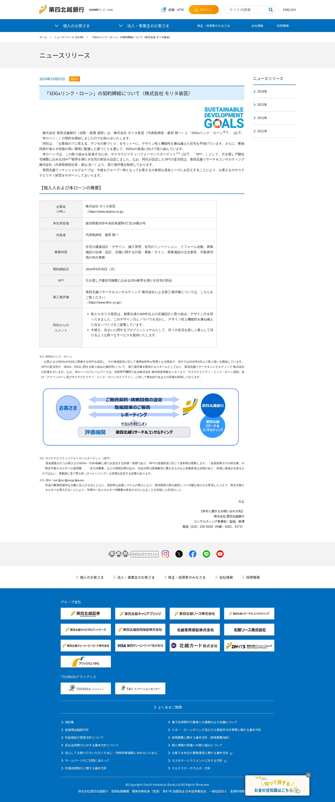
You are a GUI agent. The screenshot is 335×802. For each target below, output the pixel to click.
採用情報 (283, 25)
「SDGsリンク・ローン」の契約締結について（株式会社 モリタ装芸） (131, 37)
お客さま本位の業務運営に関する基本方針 (202, 753)
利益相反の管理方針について (84, 737)
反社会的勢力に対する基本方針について (92, 745)
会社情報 (257, 25)
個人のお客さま (92, 577)
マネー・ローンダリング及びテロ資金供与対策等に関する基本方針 (216, 730)
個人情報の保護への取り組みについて (197, 745)
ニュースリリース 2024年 (68, 37)
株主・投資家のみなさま (213, 25)
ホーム (43, 37)
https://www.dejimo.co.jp (105, 211)
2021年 (262, 131)
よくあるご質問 (170, 707)
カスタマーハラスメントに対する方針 (199, 760)
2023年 (262, 104)
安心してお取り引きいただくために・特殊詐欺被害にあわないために (111, 753)
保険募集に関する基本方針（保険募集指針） (202, 737)
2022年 (262, 118)
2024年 (262, 91)
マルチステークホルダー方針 (191, 768)
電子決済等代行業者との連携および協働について (205, 722)
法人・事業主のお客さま (136, 577)
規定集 (69, 722)
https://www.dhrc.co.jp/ (104, 302)
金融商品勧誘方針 (77, 730)
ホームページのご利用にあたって (87, 760)
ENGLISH (289, 9)
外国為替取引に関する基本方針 (86, 768)
